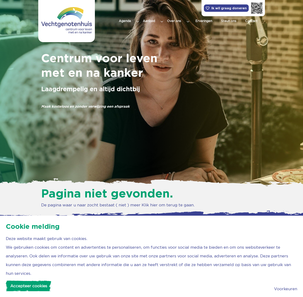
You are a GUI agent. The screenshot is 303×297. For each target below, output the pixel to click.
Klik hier (150, 205)
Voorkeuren (285, 288)
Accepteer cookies (28, 285)
